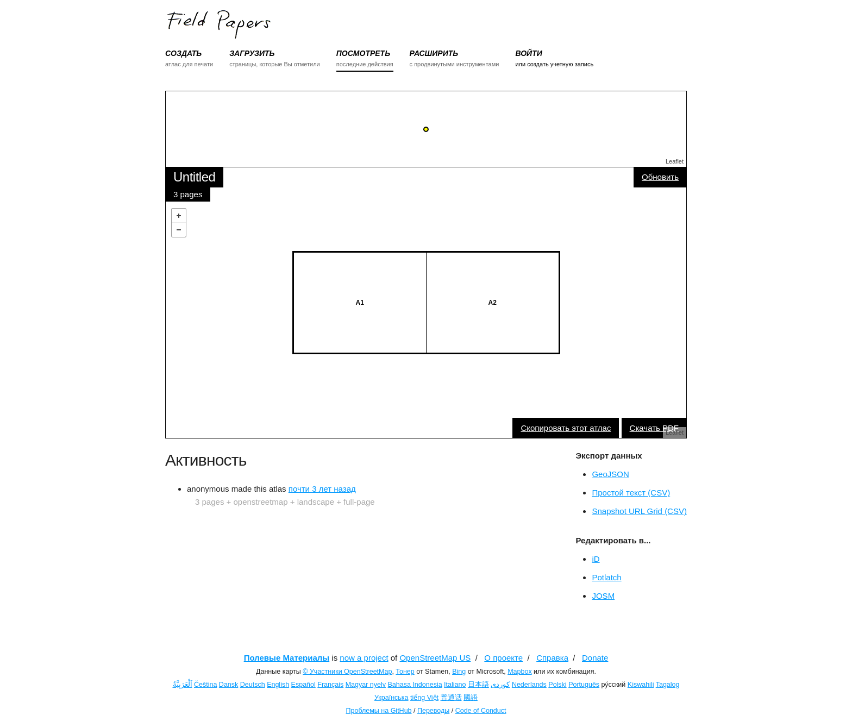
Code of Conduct (480, 710)
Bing (459, 671)
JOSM (603, 595)
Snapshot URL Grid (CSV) (639, 511)
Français (330, 684)
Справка (552, 657)
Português (583, 684)
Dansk (228, 684)
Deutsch (252, 684)
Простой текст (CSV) (631, 492)
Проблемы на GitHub (379, 710)
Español (303, 684)
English (278, 684)
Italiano (455, 684)
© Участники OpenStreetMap (347, 671)
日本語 (478, 684)
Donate (595, 657)
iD (595, 558)
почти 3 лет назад (322, 488)
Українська (391, 697)
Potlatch (606, 577)
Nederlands (529, 684)
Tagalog (668, 684)
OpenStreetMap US (435, 657)
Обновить (660, 176)
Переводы (433, 710)
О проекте (503, 657)
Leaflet (675, 161)
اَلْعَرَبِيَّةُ (182, 684)
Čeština (205, 684)
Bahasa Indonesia (415, 684)
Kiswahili (641, 684)
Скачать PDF (654, 427)
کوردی (500, 684)
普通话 (451, 697)
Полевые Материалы (287, 657)
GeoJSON (610, 474)
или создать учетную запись (554, 64)
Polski (557, 684)
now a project (364, 657)
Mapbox (519, 671)
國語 (470, 697)
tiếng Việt (424, 697)
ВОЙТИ (528, 53)
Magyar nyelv (366, 684)
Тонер (405, 671)
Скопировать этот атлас (566, 427)
